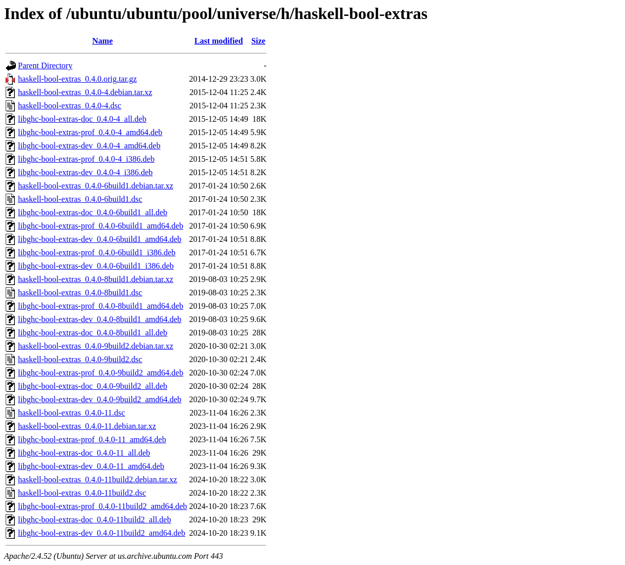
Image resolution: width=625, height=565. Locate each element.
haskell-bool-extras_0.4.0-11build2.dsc (82, 492)
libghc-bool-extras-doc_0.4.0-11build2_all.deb (94, 519)
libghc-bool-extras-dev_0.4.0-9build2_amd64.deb (100, 399)
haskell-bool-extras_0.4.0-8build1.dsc (80, 292)
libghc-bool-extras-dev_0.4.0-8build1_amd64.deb (100, 319)
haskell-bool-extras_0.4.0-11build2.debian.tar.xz (97, 479)
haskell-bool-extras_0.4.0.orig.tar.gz (77, 78)
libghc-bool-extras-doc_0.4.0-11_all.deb (84, 452)
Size (258, 40)
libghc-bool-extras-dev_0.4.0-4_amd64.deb (89, 145)
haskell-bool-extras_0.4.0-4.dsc (69, 105)
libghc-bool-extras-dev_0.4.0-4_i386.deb (85, 172)
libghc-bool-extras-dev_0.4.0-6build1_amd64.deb (100, 239)
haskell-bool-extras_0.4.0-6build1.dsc (80, 199)
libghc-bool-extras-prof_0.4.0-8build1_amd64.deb (100, 306)
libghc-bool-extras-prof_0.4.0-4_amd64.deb (90, 132)
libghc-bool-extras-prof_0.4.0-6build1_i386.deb (96, 252)
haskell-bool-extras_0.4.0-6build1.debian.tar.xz (95, 185)
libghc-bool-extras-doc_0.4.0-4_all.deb (82, 119)
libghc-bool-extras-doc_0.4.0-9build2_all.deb (92, 386)
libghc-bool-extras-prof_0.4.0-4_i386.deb (86, 159)
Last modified (218, 40)
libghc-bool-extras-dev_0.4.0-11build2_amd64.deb (101, 533)
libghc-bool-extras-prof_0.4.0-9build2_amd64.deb (100, 372)
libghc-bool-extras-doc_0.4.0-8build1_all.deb (92, 332)
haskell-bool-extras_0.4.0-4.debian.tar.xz (85, 92)
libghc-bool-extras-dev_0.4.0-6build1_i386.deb (96, 265)
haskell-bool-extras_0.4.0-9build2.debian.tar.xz (95, 346)
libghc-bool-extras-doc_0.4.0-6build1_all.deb (92, 212)
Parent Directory (45, 65)
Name (102, 40)
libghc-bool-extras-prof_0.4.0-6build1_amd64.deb (100, 225)
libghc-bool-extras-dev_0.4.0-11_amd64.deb (91, 466)
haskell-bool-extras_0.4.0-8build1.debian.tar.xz (95, 279)
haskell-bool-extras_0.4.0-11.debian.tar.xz (87, 426)
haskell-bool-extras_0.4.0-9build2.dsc (80, 359)
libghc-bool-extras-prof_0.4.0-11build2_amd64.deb (102, 506)
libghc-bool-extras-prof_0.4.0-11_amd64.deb (92, 439)
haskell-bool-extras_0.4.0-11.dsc (71, 412)
